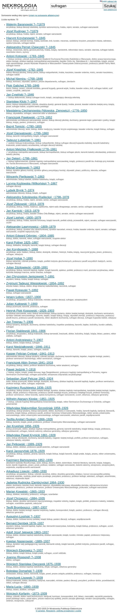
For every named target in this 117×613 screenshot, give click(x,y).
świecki (45, 349)
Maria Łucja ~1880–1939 (22, 586)
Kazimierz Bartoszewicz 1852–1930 (29, 460)
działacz (78, 474)
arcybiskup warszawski (16, 313)
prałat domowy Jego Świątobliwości (43, 372)
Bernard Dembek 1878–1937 (25, 523)
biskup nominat (14, 59)
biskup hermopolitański (49, 152)
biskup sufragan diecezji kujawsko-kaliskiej (73, 143)
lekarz (99, 334)
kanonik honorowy (38, 220)
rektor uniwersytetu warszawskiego (36, 415)
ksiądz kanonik (53, 220)
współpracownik (93, 415)
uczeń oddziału (59, 553)
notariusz (34, 207)
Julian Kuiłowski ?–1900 (21, 303)
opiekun (34, 81)
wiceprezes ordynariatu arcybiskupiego (64, 375)
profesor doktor (94, 580)
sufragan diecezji (13, 186)
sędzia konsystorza (47, 395)
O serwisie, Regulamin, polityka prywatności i (58, 611)
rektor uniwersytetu (107, 454)
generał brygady (48, 88)
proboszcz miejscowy (95, 316)
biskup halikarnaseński (18, 161)
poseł (8, 106)
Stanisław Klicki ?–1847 (21, 101)
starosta (95, 50)
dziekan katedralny (40, 179)
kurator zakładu (105, 325)
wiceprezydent (81, 300)
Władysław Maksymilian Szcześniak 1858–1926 (37, 408)
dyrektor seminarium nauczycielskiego (35, 501)
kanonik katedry (44, 438)
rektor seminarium (44, 359)
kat (44, 526)
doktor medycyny (45, 129)
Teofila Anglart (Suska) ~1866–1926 (29, 419)
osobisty (27, 476)
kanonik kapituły (30, 270)
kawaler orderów (81, 72)
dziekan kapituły (66, 381)
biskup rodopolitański (48, 72)
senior (46, 200)
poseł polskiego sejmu (15, 598)
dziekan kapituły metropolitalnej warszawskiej (39, 61)
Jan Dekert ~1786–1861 (22, 158)
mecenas (64, 41)
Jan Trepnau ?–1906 (19, 321)
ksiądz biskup (100, 129)
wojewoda (40, 384)
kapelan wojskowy (40, 510)
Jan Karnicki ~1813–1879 (22, 210)
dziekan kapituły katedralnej (31, 535)
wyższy (26, 52)
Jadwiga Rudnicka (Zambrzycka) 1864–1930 (35, 482)
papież (87, 535)
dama (25, 50)
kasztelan (69, 72)
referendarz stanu (76, 50)
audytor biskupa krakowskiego (21, 143)
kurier (8, 465)
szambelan (53, 494)
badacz (25, 252)
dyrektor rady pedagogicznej (25, 544)
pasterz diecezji (58, 300)
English (103, 1)
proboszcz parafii (35, 413)
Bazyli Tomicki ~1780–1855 (24, 126)
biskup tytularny (57, 313)
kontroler (44, 41)
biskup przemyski (13, 307)
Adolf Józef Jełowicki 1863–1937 (27, 532)
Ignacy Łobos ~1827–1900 (23, 297)
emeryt (69, 229)
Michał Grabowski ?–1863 (23, 167)
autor (28, 129)
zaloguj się (112, 1)
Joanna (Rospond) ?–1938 (23, 557)
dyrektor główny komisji (23, 170)
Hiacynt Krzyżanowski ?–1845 (25, 38)
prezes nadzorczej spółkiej (49, 598)
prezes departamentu (48, 81)
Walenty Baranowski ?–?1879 (25, 24)
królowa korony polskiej (29, 519)
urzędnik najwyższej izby (28, 232)
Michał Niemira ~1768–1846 (24, 78)
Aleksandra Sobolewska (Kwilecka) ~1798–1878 (37, 197)
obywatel (26, 81)
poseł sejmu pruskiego (41, 476)
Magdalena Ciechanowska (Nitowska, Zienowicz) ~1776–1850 (46, 110)
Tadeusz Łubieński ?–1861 (23, 140)
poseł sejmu (32, 598)
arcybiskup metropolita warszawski (23, 152)
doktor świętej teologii (75, 313)
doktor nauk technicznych (32, 596)
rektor (29, 238)
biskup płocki (32, 72)
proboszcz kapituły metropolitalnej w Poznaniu (80, 372)
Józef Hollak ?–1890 (19, 258)
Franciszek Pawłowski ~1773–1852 (29, 117)
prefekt (70, 270)
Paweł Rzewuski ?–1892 (22, 290)
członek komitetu (33, 88)
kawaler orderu (82, 88)
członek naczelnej (42, 474)
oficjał (15, 393)
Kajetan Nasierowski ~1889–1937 (28, 541)
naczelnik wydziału (14, 476)
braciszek (63, 334)
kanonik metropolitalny (22, 136)
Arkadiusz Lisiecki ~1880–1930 (26, 471)
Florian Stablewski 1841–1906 (26, 330)
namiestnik (62, 50)
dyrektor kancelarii (57, 229)
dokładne (17, 245)
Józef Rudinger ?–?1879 (22, 31)
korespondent (62, 510)
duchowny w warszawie (65, 411)
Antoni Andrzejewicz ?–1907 (24, 340)
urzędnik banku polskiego (38, 106)
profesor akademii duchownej (42, 365)
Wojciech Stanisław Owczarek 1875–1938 (33, 564)
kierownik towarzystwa (56, 526)
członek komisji (26, 41)
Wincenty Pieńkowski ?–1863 (25, 176)
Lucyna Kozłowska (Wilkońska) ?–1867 (31, 183)
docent (52, 463)
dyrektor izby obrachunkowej (35, 229)
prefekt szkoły (66, 220)
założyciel (25, 90)
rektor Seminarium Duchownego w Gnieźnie (82, 402)
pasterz (23, 122)
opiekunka (43, 207)
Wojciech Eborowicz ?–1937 (24, 550)
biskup (19, 34)
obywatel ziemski (77, 316)
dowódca (32, 580)
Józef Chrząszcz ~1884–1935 (25, 498)
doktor (15, 238)
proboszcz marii (81, 270)
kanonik (22, 238)
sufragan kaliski (28, 43)
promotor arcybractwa (98, 270)
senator (76, 27)
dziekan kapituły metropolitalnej (72, 390)
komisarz (17, 81)
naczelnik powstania (103, 596)
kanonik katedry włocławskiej (93, 152)
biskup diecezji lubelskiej (27, 27)
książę (54, 50)
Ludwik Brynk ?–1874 (20, 190)
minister (47, 300)
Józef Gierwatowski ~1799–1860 (27, 133)
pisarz (78, 170)
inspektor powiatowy (65, 325)
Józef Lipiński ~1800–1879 (23, 217)
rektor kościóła (31, 395)
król (50, 41)
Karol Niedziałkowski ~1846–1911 (28, 346)
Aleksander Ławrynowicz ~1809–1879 (31, 226)
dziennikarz (67, 463)
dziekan (54, 252)
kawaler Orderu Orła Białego (42, 214)
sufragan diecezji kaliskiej (51, 145)
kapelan (83, 356)
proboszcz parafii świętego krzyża (53, 393)
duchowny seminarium (104, 313)
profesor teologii (13, 384)
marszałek (50, 580)
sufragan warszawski (89, 27)
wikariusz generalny (51, 431)
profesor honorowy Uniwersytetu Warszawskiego (65, 413)
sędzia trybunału (13, 43)
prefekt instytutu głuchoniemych (57, 261)
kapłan (41, 270)
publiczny (86, 170)
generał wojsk (62, 88)
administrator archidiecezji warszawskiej (23, 120)
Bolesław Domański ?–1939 (24, 570)
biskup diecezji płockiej (16, 72)
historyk (62, 252)
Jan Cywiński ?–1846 (20, 94)
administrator (11, 179)
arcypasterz (22, 300)
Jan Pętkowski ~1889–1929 (24, 444)
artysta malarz (12, 286)
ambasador (11, 574)
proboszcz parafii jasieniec (38, 447)
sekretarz (107, 41)
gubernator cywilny (100, 120)
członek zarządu (47, 356)
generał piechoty (36, 50)
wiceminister (110, 476)
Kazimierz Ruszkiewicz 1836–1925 (29, 387)
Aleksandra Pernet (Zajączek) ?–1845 (30, 47)
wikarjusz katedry (13, 440)
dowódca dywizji (46, 104)
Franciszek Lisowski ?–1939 (24, 577)
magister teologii (95, 356)
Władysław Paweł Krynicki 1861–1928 (31, 435)
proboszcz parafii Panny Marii (102, 63)
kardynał (101, 411)
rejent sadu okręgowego (59, 207)
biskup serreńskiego (41, 313)
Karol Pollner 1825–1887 (22, 242)
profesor (43, 465)
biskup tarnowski (51, 334)
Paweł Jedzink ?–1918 (21, 369)
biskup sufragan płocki (70, 152)
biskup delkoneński (16, 97)
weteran (9, 601)
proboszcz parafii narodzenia (31, 318)
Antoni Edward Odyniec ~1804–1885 (30, 235)
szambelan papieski (23, 503)
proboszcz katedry (98, 501)
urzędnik (16, 90)
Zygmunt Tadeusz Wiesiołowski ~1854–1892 (35, 283)
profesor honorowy (101, 393)
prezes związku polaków (62, 574)
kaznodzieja (95, 61)
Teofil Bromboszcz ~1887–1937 (26, 507)
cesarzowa (17, 50)
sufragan (62, 81)
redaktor (52, 465)
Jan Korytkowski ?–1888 (22, 249)
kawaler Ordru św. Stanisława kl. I (74, 61)
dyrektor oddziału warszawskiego (20, 316)
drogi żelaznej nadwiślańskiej (45, 286)
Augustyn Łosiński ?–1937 (23, 516)
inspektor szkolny (60, 501)
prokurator (83, 487)
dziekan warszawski (53, 535)
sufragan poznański (38, 375)
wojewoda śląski (22, 478)
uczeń (8, 223)
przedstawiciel (12, 431)
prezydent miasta (94, 41)
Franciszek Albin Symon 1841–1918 (29, 362)
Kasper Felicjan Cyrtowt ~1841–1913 (30, 353)
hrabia (63, 27)
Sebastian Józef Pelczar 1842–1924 (29, 378)
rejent (69, 27)
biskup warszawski (39, 411)
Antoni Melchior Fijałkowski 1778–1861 (31, 149)
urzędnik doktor (59, 238)
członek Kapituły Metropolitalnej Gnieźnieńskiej (35, 402)
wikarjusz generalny (99, 395)
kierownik (110, 411)
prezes (95, 454)
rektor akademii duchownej (56, 318)
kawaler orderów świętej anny (94, 104)
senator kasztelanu (104, 72)
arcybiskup (11, 27)
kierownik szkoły (53, 544)
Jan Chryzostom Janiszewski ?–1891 (30, 276)
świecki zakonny (35, 431)
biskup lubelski (24, 179)
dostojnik (26, 245)
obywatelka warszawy (60, 485)
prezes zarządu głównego (73, 598)
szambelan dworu (13, 52)
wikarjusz (19, 254)
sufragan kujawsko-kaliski (96, 318)
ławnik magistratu (19, 465)
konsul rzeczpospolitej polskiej (97, 474)
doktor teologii (12, 61)
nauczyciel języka (88, 252)
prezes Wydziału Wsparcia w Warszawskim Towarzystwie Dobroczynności (56, 63)
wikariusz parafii (78, 415)
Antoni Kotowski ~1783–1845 (25, 56)
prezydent (56, 476)
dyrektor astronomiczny (49, 27)
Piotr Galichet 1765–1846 (22, 85)
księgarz (107, 463)
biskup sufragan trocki (35, 97)
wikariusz (86, 395)
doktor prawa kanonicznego (104, 59)
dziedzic (27, 454)
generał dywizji (61, 104)
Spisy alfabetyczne (110, 10)
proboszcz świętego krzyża (80, 393)
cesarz (22, 88)
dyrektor (54, 390)
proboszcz (31, 122)
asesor (9, 41)
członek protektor (29, 261)
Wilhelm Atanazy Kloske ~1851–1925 (30, 398)
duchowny (74, 120)
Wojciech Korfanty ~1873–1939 (26, 593)
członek (35, 104)
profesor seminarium (105, 381)
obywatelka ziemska (79, 485)
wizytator (26, 440)
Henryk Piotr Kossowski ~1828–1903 (30, 310)
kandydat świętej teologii (97, 390)
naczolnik (63, 286)
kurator (56, 41)
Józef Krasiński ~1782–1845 (24, 69)
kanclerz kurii (28, 485)
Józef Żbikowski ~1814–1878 (25, 204)
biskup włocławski (19, 438)
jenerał (78, 104)
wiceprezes (96, 465)
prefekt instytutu (82, 544)
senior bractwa (36, 272)
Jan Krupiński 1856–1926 (22, 426)
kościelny (94, 325)
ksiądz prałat (78, 454)
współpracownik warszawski (28, 467)
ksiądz (104, 61)
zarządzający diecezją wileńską (66, 97)
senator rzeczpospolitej (95, 598)
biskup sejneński (13, 261)
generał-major (85, 120)
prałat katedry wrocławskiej (27, 145)
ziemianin (71, 81)
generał (60, 429)
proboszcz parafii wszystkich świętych (89, 261)
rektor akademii (63, 365)
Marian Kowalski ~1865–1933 (25, 491)
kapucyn (46, 485)
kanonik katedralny (73, 429)
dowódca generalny (66, 474)
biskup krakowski (35, 300)
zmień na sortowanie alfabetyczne (44, 15)
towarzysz (96, 574)
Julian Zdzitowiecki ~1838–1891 (27, 267)
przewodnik (78, 220)
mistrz (92, 72)
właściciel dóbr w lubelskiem (44, 113)
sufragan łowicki (13, 66)
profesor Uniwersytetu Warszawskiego (59, 422)
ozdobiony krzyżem (77, 41)
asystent (10, 279)
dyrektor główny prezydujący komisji (49, 170)
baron (8, 88)
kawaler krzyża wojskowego (65, 129)
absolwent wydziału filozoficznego (20, 463)
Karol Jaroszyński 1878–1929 (25, 451)
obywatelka (18, 113)
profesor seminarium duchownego (21, 359)
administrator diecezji (15, 129)
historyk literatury (80, 463)
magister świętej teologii (63, 438)
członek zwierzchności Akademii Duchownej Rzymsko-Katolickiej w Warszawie (57, 59)
